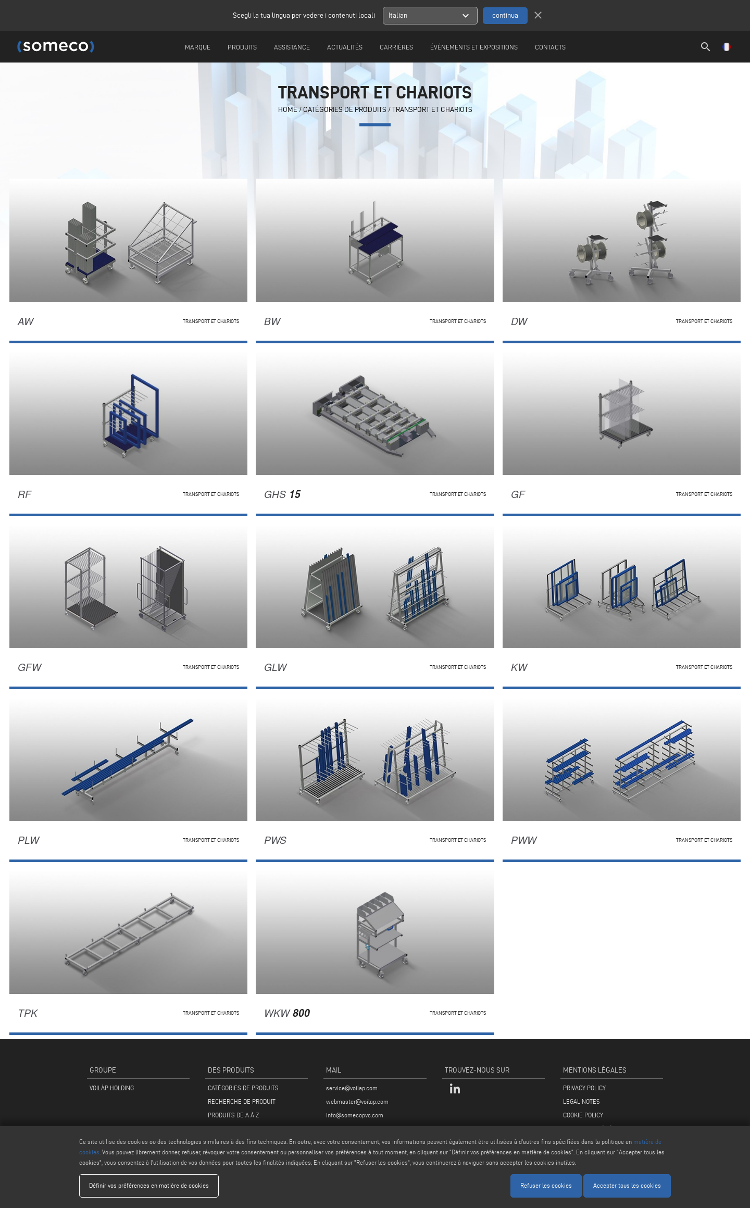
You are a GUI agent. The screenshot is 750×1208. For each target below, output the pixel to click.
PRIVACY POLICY (584, 1088)
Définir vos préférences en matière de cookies (149, 1185)
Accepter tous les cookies (627, 1185)
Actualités (344, 47)
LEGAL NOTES (581, 1101)
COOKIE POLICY (583, 1115)
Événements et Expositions (474, 47)
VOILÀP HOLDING (112, 1088)
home (287, 110)
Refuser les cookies (546, 1185)
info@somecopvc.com (354, 1115)
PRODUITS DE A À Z (233, 1115)
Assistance (292, 47)
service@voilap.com (352, 1088)
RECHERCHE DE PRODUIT (242, 1101)
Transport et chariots (432, 110)
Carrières (396, 47)
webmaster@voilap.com (357, 1101)
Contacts (550, 47)
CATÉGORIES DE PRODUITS (344, 110)
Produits (242, 47)
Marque (197, 47)
